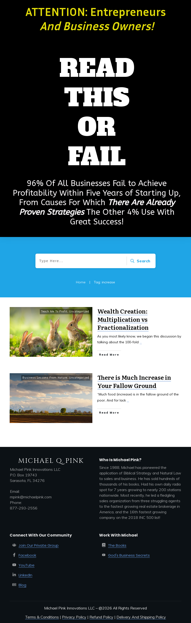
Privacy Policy (74, 617)
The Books (117, 545)
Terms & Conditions (42, 617)
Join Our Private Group (39, 545)
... (141, 342)
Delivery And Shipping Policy (141, 617)
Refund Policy (101, 617)
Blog (22, 584)
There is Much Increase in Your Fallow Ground (134, 381)
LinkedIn (25, 575)
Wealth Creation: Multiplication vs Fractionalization (123, 319)
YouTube (26, 565)
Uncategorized (79, 311)
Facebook (27, 555)
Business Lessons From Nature (44, 377)
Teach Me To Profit (54, 311)
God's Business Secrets (129, 555)
